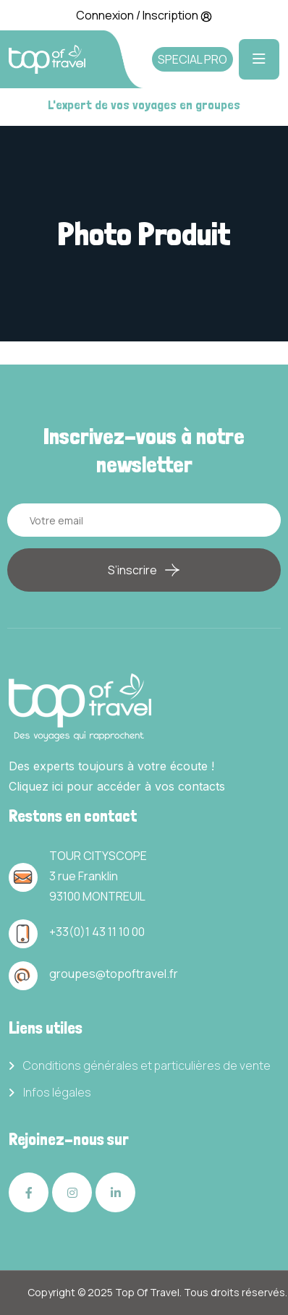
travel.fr (157, 974)
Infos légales (57, 1092)
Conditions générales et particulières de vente (147, 1065)
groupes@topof (92, 974)
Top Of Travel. (148, 1292)
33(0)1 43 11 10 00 (100, 932)
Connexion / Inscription (144, 15)
